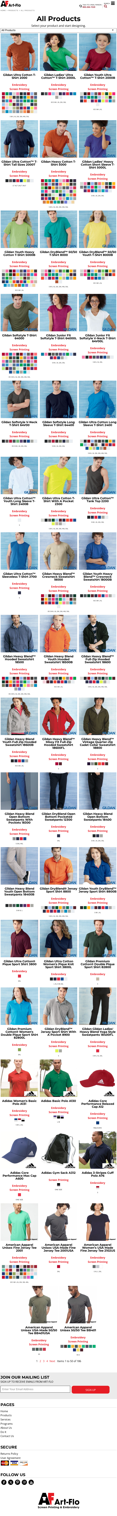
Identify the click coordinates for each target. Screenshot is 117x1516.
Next (52, 1361)
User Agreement (10, 1458)
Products (13, 10)
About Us (6, 1428)
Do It (3, 1432)
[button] (58, 1501)
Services (5, 1419)
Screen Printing (19, 89)
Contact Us (7, 1436)
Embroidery (19, 85)
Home (3, 10)
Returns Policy (9, 1454)
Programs (6, 1423)
